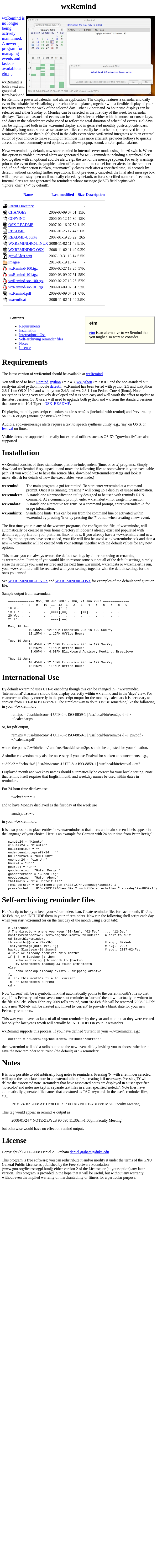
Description (95, 194)
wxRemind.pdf (19, 293)
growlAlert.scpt (20, 256)
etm (92, 333)
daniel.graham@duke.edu (89, 1189)
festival (7, 428)
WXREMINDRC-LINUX (28, 243)
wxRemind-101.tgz (23, 275)
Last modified (62, 194)
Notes (23, 343)
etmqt (7, 73)
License (25, 348)
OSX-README (20, 225)
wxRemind (94, 374)
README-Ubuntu (22, 237)
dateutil (55, 386)
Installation (27, 330)
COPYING (16, 218)
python (55, 382)
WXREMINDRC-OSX (26, 250)
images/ (14, 262)
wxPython (84, 382)
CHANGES (17, 212)
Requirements (29, 326)
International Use (32, 335)
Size (81, 194)
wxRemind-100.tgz (23, 268)
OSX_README (57, 404)
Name (28, 194)
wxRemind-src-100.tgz (25, 281)
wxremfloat (17, 299)
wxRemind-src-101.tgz (25, 287)
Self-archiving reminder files (41, 339)
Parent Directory (21, 206)
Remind (42, 382)
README (16, 231)
